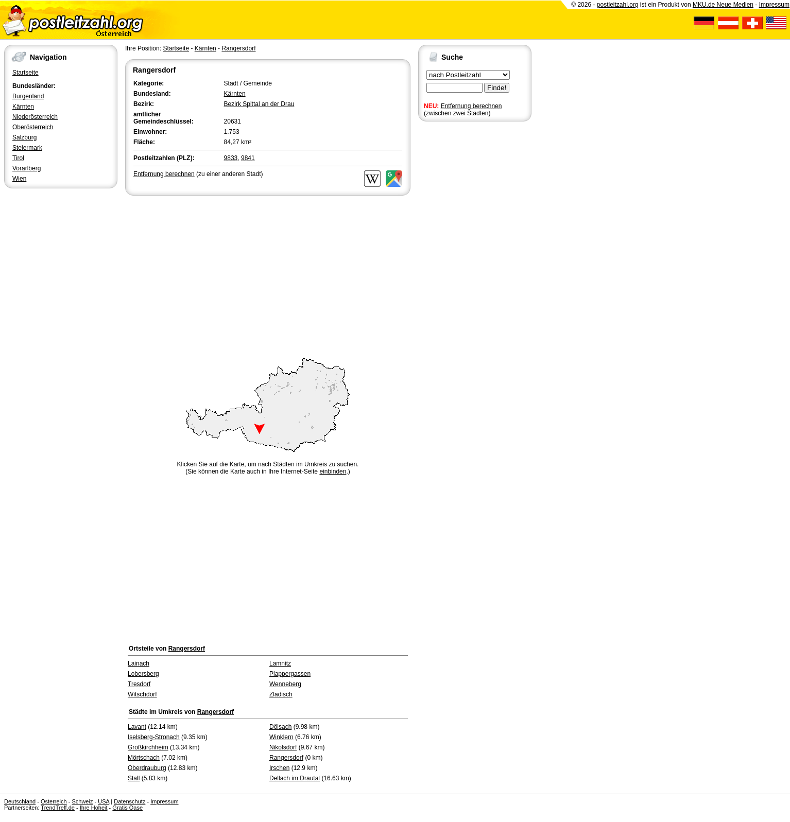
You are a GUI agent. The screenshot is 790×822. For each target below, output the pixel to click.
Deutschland (20, 801)
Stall (134, 778)
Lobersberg (143, 673)
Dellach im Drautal (294, 778)
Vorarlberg (26, 168)
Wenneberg (285, 684)
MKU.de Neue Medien (723, 4)
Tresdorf (139, 684)
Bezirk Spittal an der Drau (259, 104)
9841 (248, 158)
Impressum (774, 4)
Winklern (281, 737)
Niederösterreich (35, 116)
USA (103, 801)
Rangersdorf (238, 48)
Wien (19, 178)
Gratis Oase (127, 807)
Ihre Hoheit (94, 807)
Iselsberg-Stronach (154, 737)
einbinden (332, 471)
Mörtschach (144, 757)
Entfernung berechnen (471, 106)
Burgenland (28, 96)
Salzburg (24, 137)
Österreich (54, 801)
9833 (231, 158)
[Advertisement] (267, 275)
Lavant (137, 726)
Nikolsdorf (283, 747)
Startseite (25, 72)
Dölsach (280, 726)
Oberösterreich (32, 127)
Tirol (18, 158)
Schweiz (82, 801)
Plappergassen (290, 673)
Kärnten (23, 106)
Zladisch (281, 694)
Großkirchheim (148, 747)
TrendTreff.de (58, 807)
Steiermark (27, 147)
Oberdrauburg (147, 768)
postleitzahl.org (618, 4)
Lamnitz (280, 663)
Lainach (138, 663)
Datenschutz (129, 801)
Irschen (279, 768)
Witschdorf (142, 694)
